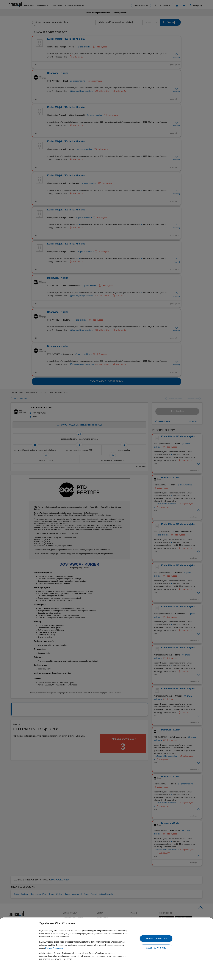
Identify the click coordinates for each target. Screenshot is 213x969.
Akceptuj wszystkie (156, 938)
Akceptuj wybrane (156, 948)
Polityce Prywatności (54, 948)
